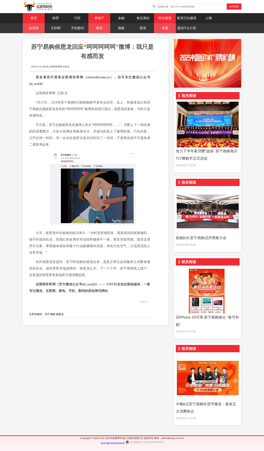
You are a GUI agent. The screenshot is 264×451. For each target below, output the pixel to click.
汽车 (77, 18)
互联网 (55, 28)
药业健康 (164, 18)
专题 (165, 28)
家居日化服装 (187, 18)
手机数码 (77, 28)
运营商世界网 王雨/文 (59, 66)
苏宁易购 (50, 314)
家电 (99, 28)
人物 (208, 18)
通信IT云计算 (186, 28)
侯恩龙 (60, 314)
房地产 (99, 18)
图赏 (143, 28)
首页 (33, 18)
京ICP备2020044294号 (113, 443)
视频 (121, 28)
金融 (121, 18)
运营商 (34, 28)
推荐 (55, 18)
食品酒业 (143, 18)
